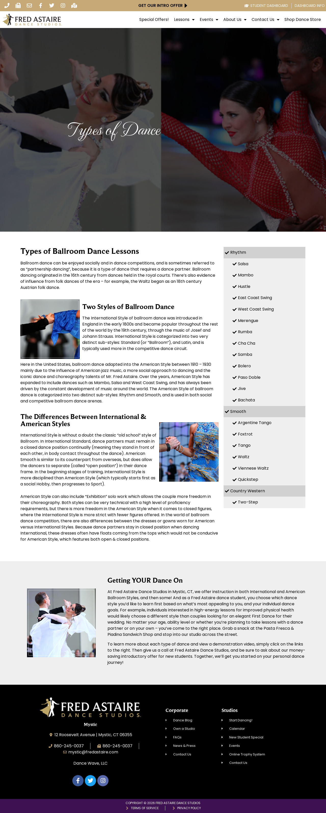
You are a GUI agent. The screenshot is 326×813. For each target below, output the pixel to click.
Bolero (244, 366)
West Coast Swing (256, 309)
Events (209, 19)
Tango (244, 445)
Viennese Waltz (253, 468)
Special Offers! (154, 19)
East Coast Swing (255, 298)
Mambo (245, 275)
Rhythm (238, 252)
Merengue (248, 321)
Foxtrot (245, 434)
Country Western (247, 491)
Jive (242, 388)
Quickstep (248, 479)
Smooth (238, 411)
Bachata (246, 400)
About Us (235, 19)
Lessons (184, 19)
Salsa (243, 264)
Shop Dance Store (302, 19)
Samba (245, 354)
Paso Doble (249, 377)
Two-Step (248, 502)
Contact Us (265, 19)
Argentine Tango (254, 423)
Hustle (244, 286)
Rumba (245, 332)
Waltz (243, 457)
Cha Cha (246, 343)
